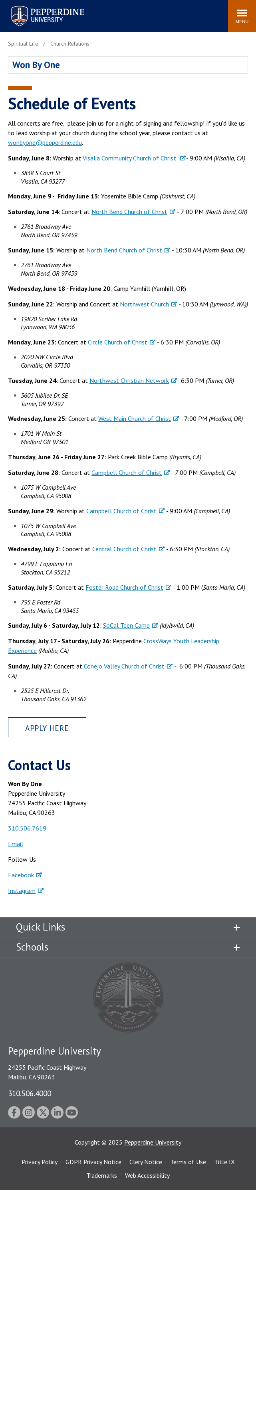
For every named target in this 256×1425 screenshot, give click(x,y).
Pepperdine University (152, 1142)
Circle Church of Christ (117, 342)
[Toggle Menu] (242, 16)
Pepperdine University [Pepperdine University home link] (38, 7)
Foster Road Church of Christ (124, 587)
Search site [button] (113, 12)
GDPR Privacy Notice (93, 1162)
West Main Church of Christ (134, 418)
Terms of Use (188, 1162)
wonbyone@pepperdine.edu (45, 142)
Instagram (22, 891)
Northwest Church (144, 304)
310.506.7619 (27, 828)
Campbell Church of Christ (126, 472)
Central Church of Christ (124, 549)
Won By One (36, 64)
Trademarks (101, 1175)
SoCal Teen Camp (126, 625)
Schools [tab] (32, 947)
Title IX (224, 1162)
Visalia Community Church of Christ (130, 158)
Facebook (21, 875)
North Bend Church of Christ (129, 212)
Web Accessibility (147, 1175)
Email (15, 844)
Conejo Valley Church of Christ (124, 666)
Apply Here (47, 728)
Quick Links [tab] (40, 927)
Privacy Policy (40, 1162)
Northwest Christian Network (129, 380)
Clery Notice (145, 1162)
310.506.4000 (29, 1093)
